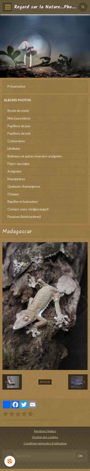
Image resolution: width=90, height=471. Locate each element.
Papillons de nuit (18, 133)
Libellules (13, 148)
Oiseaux (13, 194)
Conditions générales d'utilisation (45, 443)
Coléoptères (16, 141)
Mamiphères (16, 179)
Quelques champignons (23, 186)
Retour (45, 381)
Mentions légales (45, 431)
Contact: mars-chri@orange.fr (28, 209)
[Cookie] (9, 461)
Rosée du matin (18, 111)
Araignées (14, 171)
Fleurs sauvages (18, 164)
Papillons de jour (19, 126)
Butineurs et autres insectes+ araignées (34, 156)
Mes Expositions (18, 118)
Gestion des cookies (45, 437)
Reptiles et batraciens (22, 201)
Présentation (16, 86)
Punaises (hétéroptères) (24, 217)
